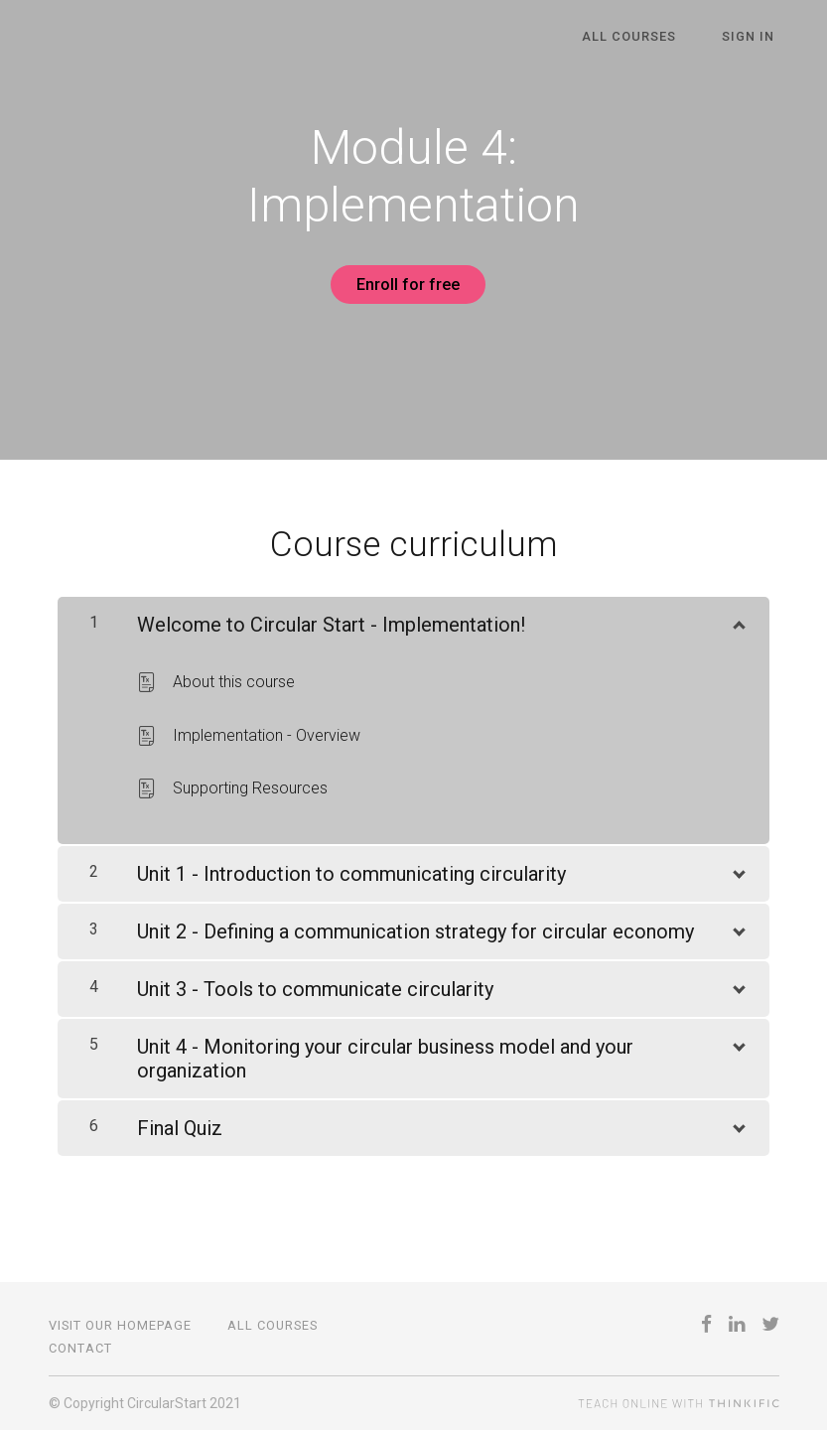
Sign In (753, 37)
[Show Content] (738, 616)
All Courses (644, 37)
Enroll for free (406, 284)
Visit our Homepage (120, 1325)
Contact (80, 1348)
